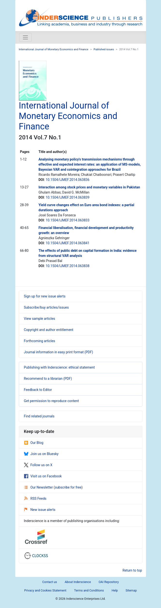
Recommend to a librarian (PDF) (48, 378)
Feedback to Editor (38, 390)
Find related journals (39, 416)
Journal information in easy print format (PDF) (58, 352)
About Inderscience (78, 582)
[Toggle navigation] (25, 37)
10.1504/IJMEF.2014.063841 (68, 243)
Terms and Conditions (89, 590)
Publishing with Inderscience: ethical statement (59, 367)
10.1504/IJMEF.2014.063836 (68, 180)
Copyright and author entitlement (48, 330)
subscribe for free (68, 487)
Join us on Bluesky (41, 454)
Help (115, 590)
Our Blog (34, 443)
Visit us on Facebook (43, 476)
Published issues (104, 49)
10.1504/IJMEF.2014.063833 (68, 220)
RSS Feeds (35, 498)
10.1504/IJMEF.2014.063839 (68, 197)
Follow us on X (38, 465)
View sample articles (39, 319)
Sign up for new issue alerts (45, 296)
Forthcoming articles (39, 341)
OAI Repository (109, 582)
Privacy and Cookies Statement (45, 590)
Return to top (132, 570)
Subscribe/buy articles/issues (46, 307)
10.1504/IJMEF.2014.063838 (68, 266)
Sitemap (131, 590)
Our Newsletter (39, 487)
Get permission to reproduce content (51, 401)
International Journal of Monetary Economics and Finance (53, 49)
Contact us (49, 582)
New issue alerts (39, 510)
